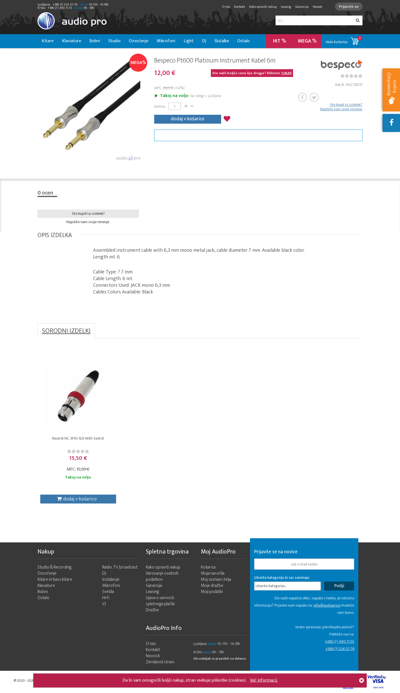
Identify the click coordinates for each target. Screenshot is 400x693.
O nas (226, 6)
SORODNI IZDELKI (66, 330)
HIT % (279, 41)
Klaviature (71, 41)
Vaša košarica (343, 40)
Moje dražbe (212, 585)
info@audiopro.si (327, 605)
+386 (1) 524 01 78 (339, 648)
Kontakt (239, 6)
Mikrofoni (166, 41)
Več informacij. (264, 680)
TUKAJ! (286, 73)
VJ (104, 604)
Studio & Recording (55, 567)
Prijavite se (349, 6)
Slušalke (221, 41)
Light (189, 41)
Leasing (286, 6)
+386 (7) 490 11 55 (339, 641)
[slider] (351, 76)
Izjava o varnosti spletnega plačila (160, 601)
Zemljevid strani (160, 662)
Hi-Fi (105, 598)
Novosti (317, 6)
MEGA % (307, 41)
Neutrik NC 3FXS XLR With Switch (78, 438)
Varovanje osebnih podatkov (162, 576)
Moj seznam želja (216, 579)
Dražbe (152, 610)
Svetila (108, 591)
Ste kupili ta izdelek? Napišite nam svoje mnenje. (341, 107)
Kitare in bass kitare (55, 579)
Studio (114, 41)
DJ (204, 41)
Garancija (302, 6)
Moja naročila (212, 573)
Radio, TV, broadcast (120, 567)
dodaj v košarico (187, 119)
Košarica (208, 567)
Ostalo (243, 41)
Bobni (94, 41)
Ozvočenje (138, 41)
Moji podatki (212, 591)
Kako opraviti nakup (263, 6)
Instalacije (110, 579)
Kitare (48, 41)
